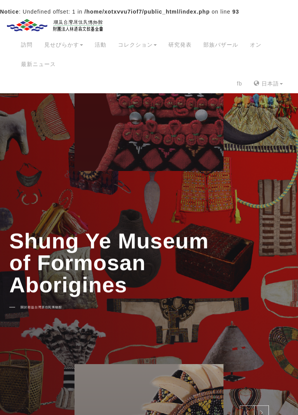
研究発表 (180, 45)
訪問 (27, 45)
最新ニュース (38, 64)
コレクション (137, 45)
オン (256, 45)
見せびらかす (63, 45)
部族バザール (220, 45)
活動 (100, 45)
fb (239, 83)
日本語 (268, 83)
